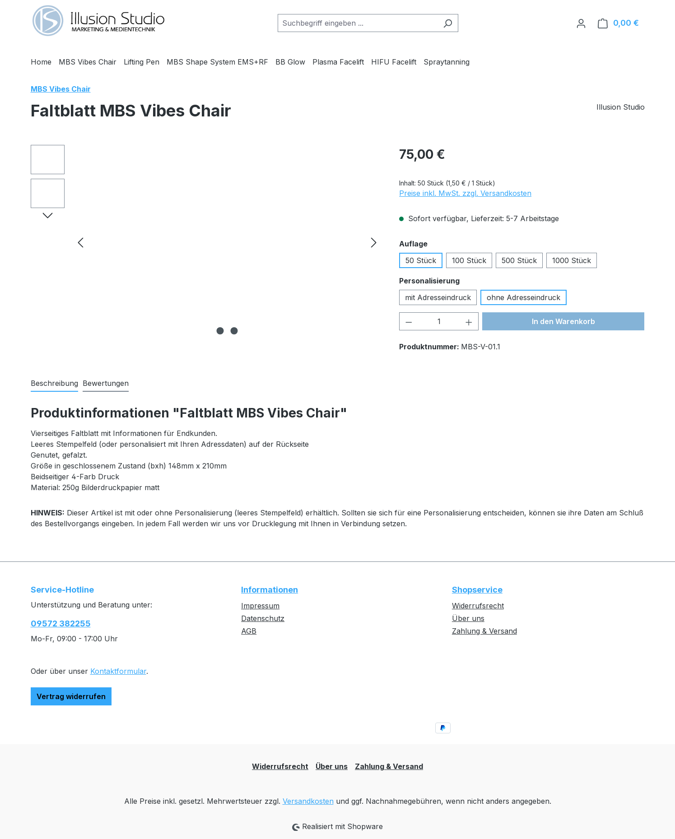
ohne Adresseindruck (523, 297)
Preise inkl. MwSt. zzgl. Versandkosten (465, 193)
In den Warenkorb (563, 321)
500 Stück (519, 260)
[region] (206, 242)
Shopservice (477, 589)
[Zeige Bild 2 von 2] (233, 330)
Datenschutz (262, 618)
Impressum (260, 605)
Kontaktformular (118, 671)
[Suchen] (447, 23)
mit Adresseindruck (438, 297)
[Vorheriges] (80, 242)
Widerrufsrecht (478, 605)
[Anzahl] (439, 321)
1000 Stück (571, 260)
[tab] (54, 383)
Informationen (269, 589)
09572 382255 (61, 623)
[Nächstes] (374, 242)
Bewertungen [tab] (106, 383)
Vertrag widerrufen (71, 696)
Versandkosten (308, 801)
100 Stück (469, 260)
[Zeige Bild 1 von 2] (219, 330)
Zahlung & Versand (484, 630)
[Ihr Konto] (581, 23)
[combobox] (358, 23)
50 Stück (420, 260)
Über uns (468, 618)
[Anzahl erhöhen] (469, 321)
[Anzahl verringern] (408, 321)
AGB (248, 630)
